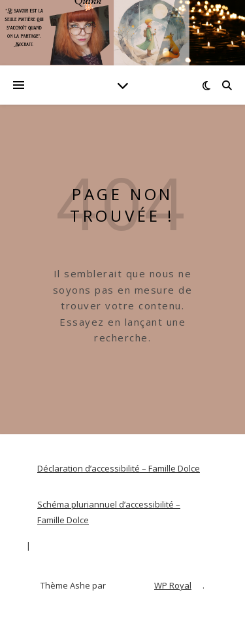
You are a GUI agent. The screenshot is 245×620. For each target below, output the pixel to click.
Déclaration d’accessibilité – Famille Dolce (118, 468)
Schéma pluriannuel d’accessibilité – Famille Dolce (108, 512)
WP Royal (172, 585)
